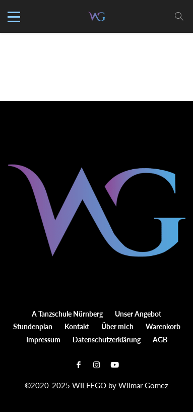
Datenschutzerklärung (107, 339)
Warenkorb (163, 326)
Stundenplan (32, 326)
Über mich (117, 326)
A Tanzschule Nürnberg (67, 314)
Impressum (43, 339)
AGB (160, 339)
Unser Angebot (138, 314)
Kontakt (77, 326)
